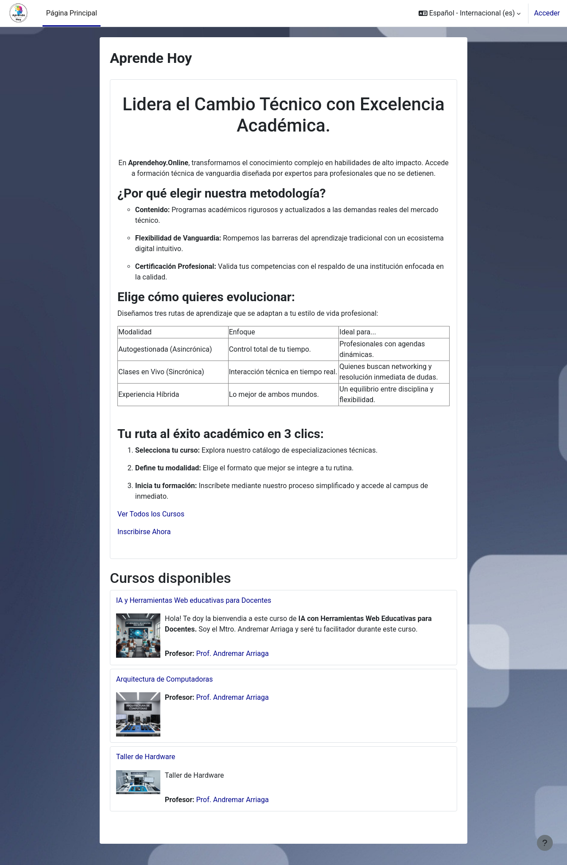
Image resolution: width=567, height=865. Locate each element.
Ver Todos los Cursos (150, 514)
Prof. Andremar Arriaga (232, 653)
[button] (470, 13)
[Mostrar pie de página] (545, 843)
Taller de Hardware (145, 757)
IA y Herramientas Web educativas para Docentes (193, 600)
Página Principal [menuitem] (71, 13)
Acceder (547, 13)
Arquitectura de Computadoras (164, 679)
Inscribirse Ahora (144, 532)
